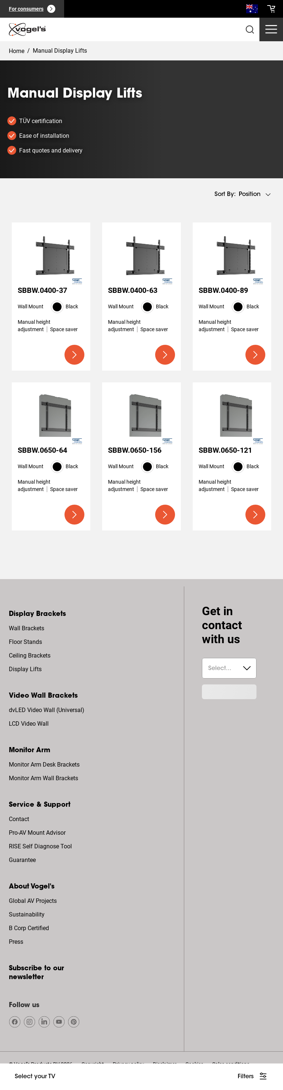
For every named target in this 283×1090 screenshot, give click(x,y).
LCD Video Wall (29, 723)
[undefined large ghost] (35, 1076)
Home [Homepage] (16, 51)
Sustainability (27, 914)
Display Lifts (25, 669)
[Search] (252, 10)
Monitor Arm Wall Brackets (43, 778)
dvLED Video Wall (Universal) (46, 710)
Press (16, 941)
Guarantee (22, 859)
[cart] (271, 8)
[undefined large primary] (74, 355)
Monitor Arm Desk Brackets (44, 764)
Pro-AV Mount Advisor (37, 832)
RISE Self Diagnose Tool (40, 846)
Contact (19, 819)
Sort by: (225, 194)
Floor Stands (25, 641)
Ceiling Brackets (29, 655)
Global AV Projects (33, 900)
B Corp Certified (29, 928)
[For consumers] (32, 9)
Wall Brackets (26, 628)
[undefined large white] (253, 1076)
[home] (27, 29)
